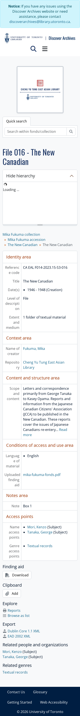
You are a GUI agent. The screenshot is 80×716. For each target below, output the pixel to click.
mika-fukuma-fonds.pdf (41, 474)
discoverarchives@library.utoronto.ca (39, 21)
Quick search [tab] (16, 121)
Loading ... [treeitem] (11, 189)
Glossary (40, 692)
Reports (11, 610)
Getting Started (19, 702)
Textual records (39, 546)
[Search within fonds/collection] (35, 131)
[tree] (40, 203)
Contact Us (16, 692)
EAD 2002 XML (16, 636)
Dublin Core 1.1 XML (21, 631)
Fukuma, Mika (34, 348)
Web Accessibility (54, 702)
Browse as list (16, 615)
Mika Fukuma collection (21, 234)
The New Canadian (23, 244)
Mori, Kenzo (37, 527)
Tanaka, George (39, 532)
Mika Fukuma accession (26, 239)
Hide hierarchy (20, 176)
